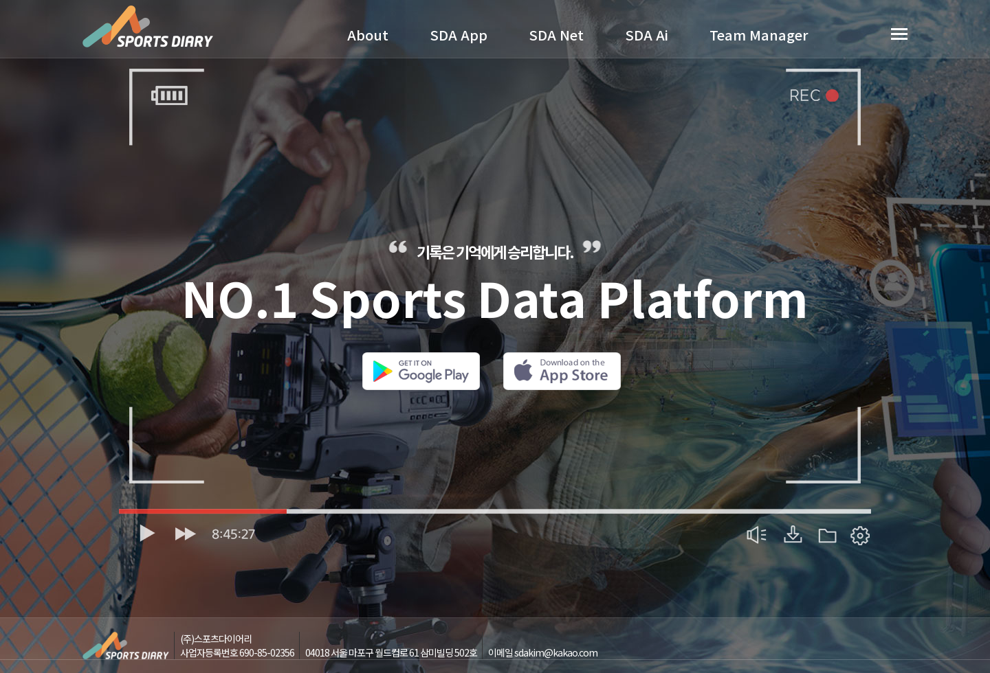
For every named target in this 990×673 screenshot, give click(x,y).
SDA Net (556, 35)
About (367, 35)
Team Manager (759, 35)
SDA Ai (646, 35)
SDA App (458, 35)
